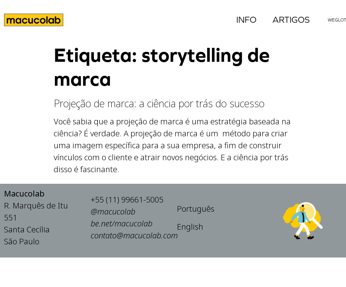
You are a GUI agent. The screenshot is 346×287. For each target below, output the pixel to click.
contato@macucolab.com (134, 238)
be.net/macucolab (121, 226)
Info (246, 20)
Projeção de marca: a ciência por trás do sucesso (159, 103)
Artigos (291, 20)
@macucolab (113, 214)
